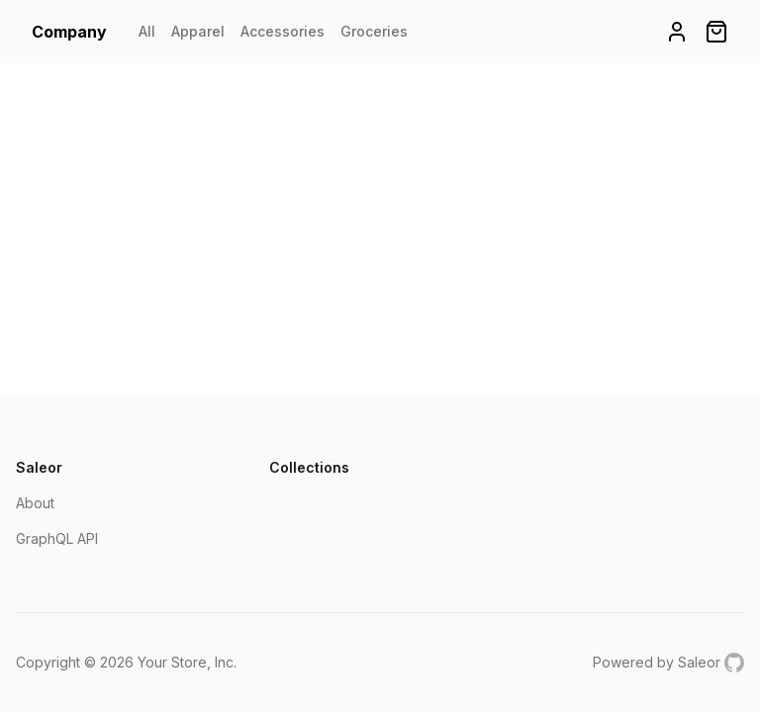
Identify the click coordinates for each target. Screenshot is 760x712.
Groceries (374, 31)
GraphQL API (57, 538)
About (35, 502)
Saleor (699, 662)
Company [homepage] (69, 32)
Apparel (198, 31)
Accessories (282, 31)
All (147, 31)
